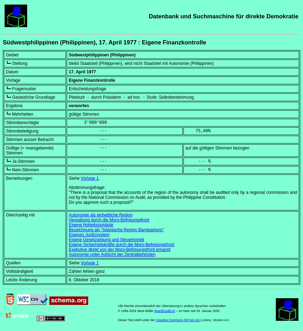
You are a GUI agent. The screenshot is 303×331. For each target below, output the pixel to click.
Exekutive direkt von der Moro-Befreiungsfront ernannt (119, 249)
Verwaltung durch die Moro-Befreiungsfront (109, 219)
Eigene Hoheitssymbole (91, 224)
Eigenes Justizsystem (89, 234)
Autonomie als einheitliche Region (101, 215)
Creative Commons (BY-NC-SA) (178, 320)
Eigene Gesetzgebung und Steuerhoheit (106, 239)
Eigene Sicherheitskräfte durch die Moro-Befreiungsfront (121, 244)
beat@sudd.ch (164, 311)
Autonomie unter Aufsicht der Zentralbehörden (112, 254)
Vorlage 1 (90, 178)
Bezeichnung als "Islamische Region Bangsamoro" (116, 229)
